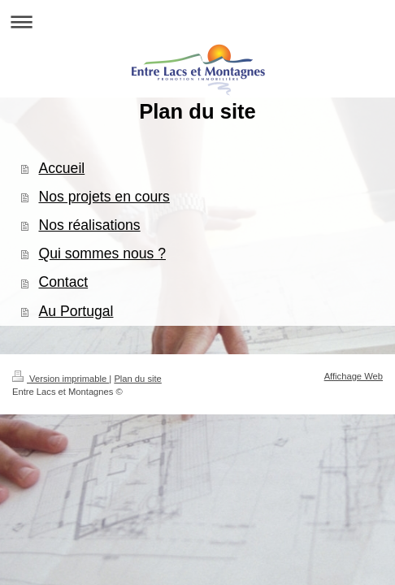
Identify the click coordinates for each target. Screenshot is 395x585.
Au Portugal (76, 311)
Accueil (62, 168)
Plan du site (137, 379)
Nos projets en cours (104, 196)
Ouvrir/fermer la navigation (197, 21)
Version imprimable (60, 379)
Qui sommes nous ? (102, 253)
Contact (64, 282)
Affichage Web (353, 376)
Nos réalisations (90, 225)
